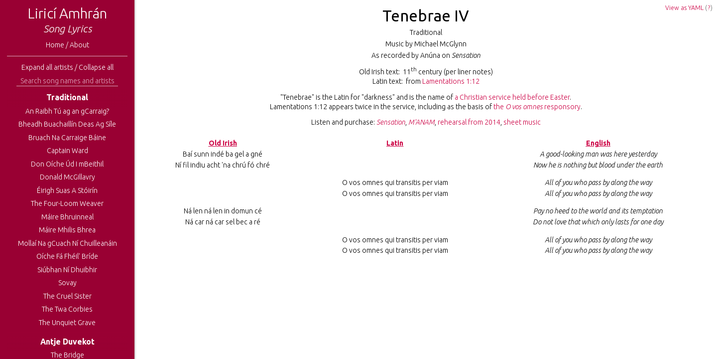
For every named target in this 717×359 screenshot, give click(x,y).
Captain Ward (67, 151)
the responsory (537, 107)
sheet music (522, 122)
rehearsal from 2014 (469, 122)
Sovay (67, 283)
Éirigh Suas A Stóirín (67, 190)
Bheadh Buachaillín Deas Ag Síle (67, 124)
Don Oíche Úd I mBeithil (67, 164)
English (598, 143)
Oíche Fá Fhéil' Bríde (67, 256)
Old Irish (223, 143)
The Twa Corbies (67, 309)
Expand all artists (47, 67)
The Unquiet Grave (67, 323)
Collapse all (96, 67)
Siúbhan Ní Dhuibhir (67, 270)
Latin (394, 143)
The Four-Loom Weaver (67, 203)
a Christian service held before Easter (512, 97)
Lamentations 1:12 (450, 81)
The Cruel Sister (67, 296)
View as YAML (684, 7)
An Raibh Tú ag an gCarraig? (67, 111)
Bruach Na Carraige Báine (67, 138)
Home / (58, 45)
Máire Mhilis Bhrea (67, 230)
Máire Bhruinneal (67, 217)
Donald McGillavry (67, 177)
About (79, 45)
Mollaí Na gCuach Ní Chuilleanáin (67, 243)
